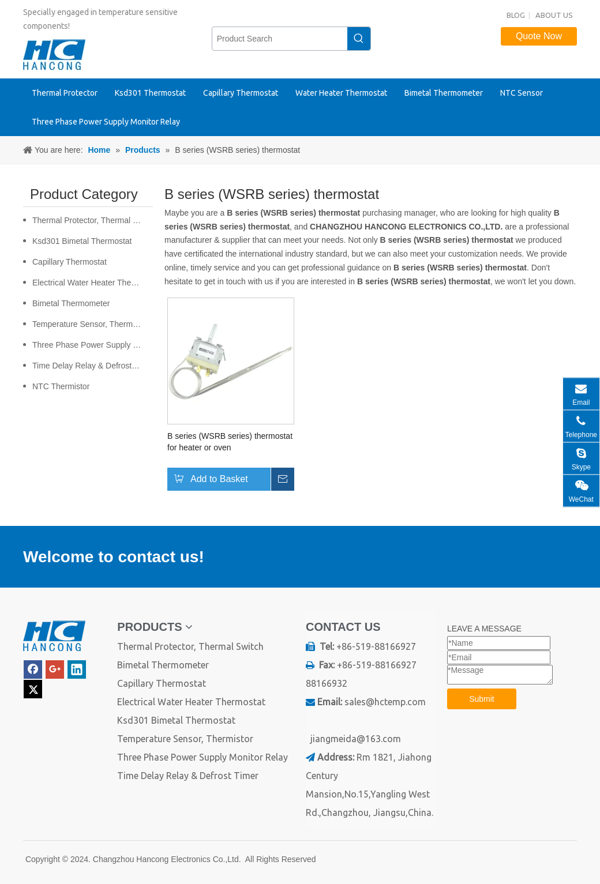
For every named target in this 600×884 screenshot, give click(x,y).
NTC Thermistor (60, 386)
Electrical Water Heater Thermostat (92, 282)
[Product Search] (280, 38)
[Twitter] (33, 689)
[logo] (54, 636)
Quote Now (539, 36)
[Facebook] (33, 669)
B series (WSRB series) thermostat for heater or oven (229, 441)
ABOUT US (554, 15)
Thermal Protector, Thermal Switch (92, 220)
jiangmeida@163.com (355, 738)
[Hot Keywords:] (358, 38)
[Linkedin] (77, 669)
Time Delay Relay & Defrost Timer (92, 365)
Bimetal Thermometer (71, 303)
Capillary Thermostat (69, 261)
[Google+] (55, 669)
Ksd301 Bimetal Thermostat (82, 241)
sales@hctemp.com (385, 702)
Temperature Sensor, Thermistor (90, 324)
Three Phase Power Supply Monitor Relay (92, 344)
